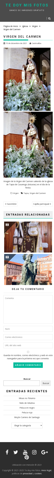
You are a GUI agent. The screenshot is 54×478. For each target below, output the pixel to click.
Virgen (16, 193)
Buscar (27, 379)
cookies (38, 473)
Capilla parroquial (41, 204)
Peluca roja (27, 412)
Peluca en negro (27, 407)
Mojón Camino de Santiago (27, 417)
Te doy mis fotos (27, 5)
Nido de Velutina (27, 403)
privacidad (27, 473)
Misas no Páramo (27, 398)
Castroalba (35, 43)
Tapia (26, 193)
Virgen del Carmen (38, 193)
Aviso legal (46, 470)
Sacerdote (12, 204)
